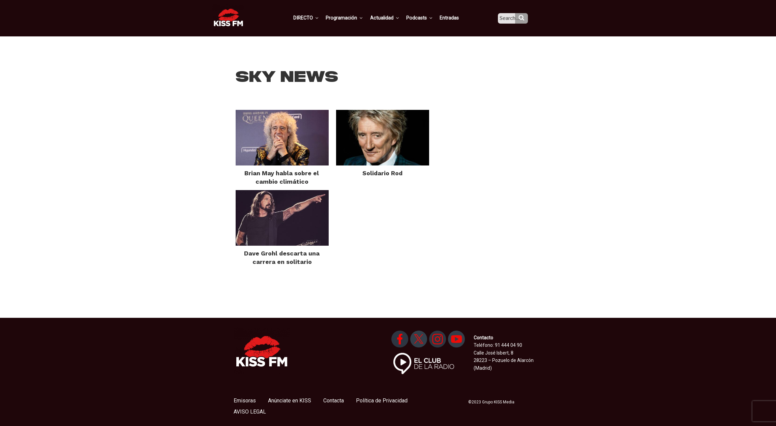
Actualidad (392, 18)
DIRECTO (316, 18)
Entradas (455, 18)
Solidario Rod (382, 173)
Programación (353, 18)
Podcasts (426, 18)
